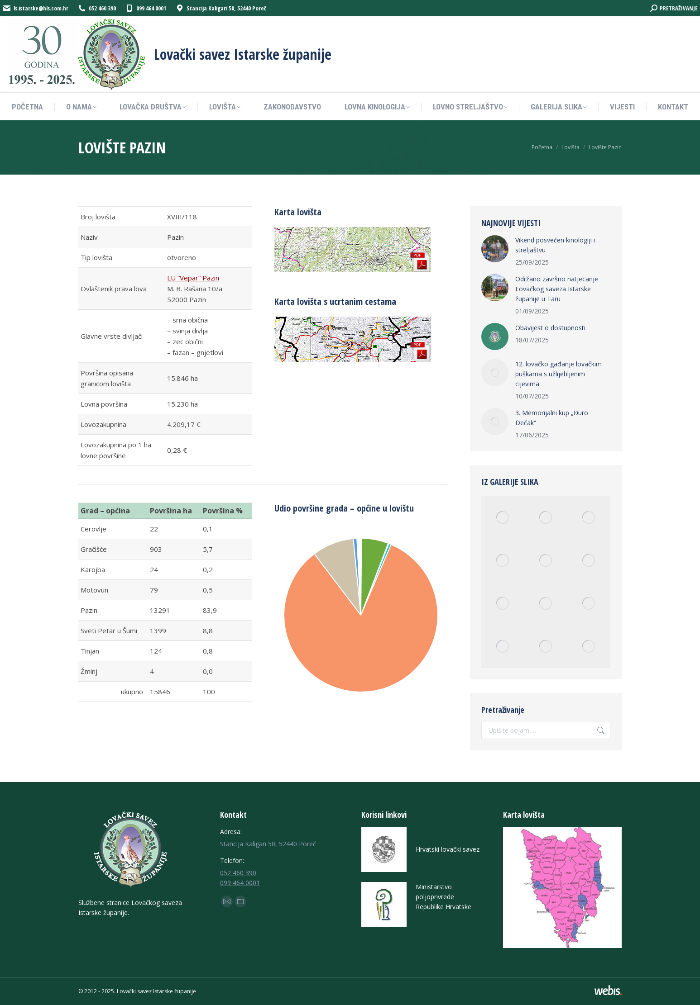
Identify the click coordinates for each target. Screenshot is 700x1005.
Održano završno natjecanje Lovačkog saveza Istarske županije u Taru (556, 289)
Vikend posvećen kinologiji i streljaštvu (555, 245)
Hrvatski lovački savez (447, 849)
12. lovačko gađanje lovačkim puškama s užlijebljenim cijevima (558, 374)
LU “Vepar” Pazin (193, 277)
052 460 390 (238, 872)
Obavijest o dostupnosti (550, 327)
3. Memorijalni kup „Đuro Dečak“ (551, 417)
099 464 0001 (240, 882)
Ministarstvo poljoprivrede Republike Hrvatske (443, 896)
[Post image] (494, 248)
